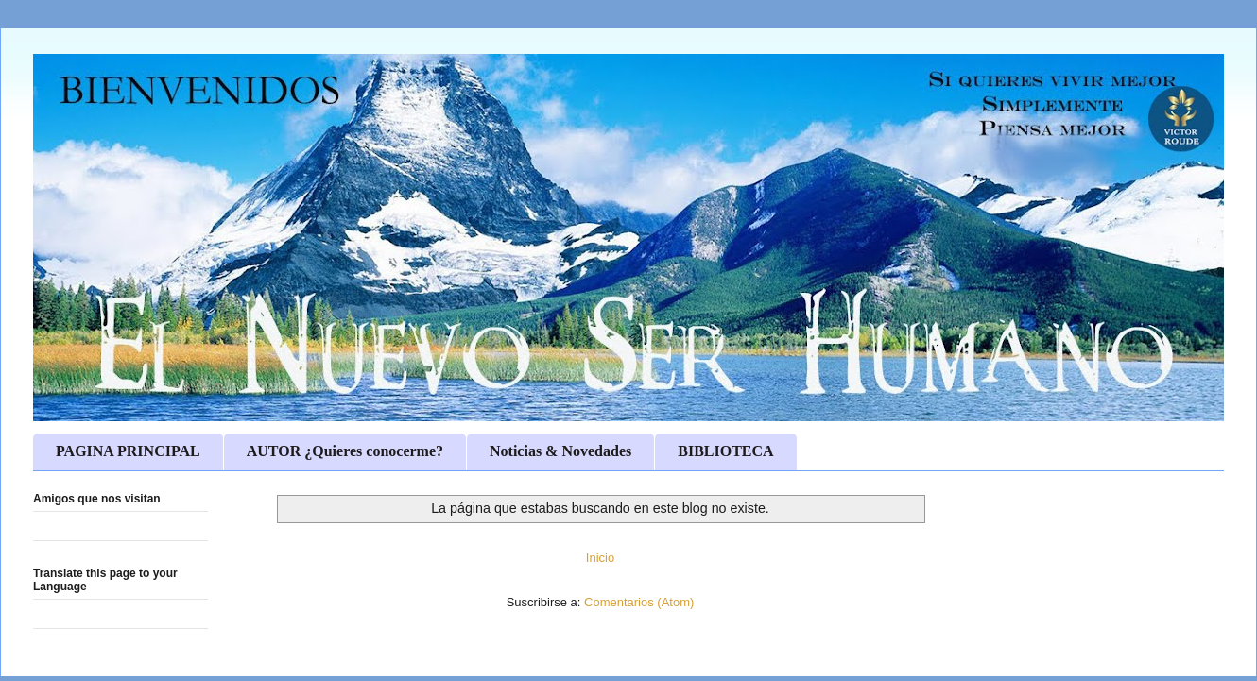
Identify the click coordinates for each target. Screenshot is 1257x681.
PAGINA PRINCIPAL (128, 451)
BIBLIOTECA (725, 451)
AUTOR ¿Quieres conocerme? (345, 451)
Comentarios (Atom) (639, 602)
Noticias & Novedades (560, 451)
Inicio (600, 558)
